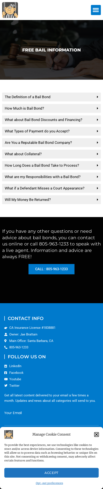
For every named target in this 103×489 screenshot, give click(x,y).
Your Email (13, 412)
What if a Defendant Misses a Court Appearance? (44, 188)
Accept (51, 473)
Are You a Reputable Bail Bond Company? (38, 142)
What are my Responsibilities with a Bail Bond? (43, 177)
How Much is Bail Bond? (24, 108)
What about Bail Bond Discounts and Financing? (43, 120)
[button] (96, 434)
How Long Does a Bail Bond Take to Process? (42, 165)
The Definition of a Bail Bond (28, 97)
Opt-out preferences (49, 483)
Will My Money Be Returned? (28, 199)
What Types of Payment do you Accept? (37, 131)
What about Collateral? (23, 154)
